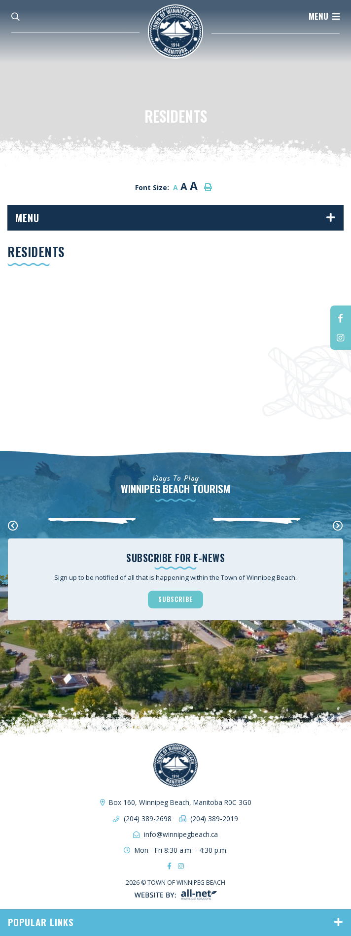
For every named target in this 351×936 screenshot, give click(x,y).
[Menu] (324, 16)
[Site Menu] (175, 218)
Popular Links (41, 922)
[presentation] (13, 526)
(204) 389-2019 (214, 818)
